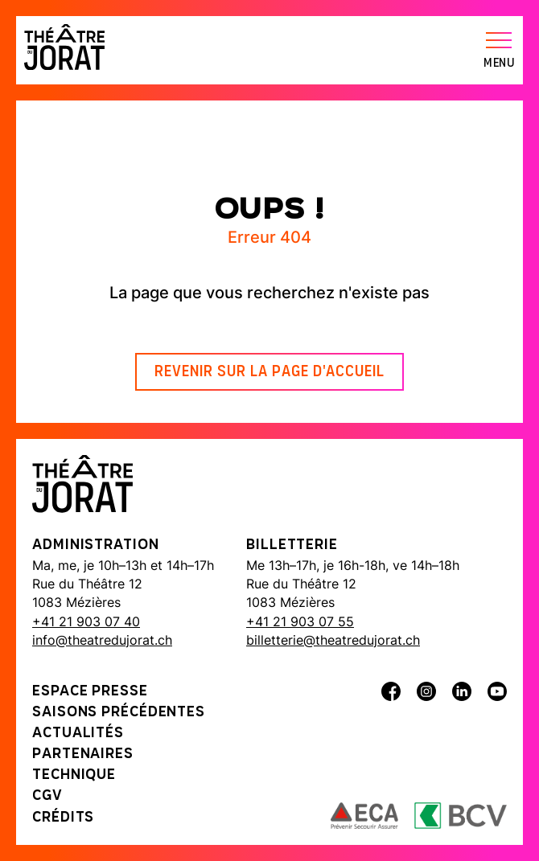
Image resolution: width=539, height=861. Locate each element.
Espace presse (90, 691)
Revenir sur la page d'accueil (269, 372)
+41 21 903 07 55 (300, 621)
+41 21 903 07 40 (86, 621)
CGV (47, 796)
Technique (74, 775)
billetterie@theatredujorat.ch (333, 640)
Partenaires (83, 754)
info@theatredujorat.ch (102, 640)
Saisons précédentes (118, 712)
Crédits (63, 818)
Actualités (78, 733)
